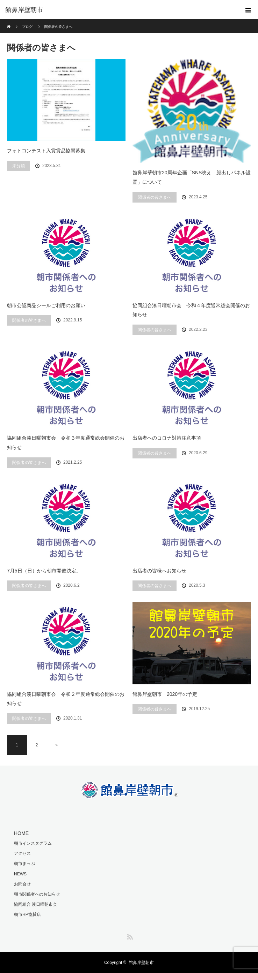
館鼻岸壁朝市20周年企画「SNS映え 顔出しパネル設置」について (191, 177)
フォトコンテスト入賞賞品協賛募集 (46, 150)
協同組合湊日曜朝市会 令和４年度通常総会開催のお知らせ (191, 310)
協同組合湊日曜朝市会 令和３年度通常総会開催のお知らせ (65, 442)
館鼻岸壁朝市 (141, 962)
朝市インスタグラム (33, 843)
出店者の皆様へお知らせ (159, 570)
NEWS (20, 874)
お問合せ (22, 884)
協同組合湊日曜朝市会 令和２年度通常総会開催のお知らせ (65, 698)
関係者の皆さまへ (154, 197)
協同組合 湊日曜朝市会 (35, 904)
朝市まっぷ (24, 863)
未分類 (18, 166)
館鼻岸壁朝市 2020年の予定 (164, 694)
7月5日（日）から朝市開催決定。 (44, 570)
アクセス (22, 853)
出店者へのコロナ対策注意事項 (166, 438)
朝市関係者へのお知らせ (37, 894)
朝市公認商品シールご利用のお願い (46, 305)
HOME (21, 833)
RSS (129, 935)
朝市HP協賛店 (27, 914)
